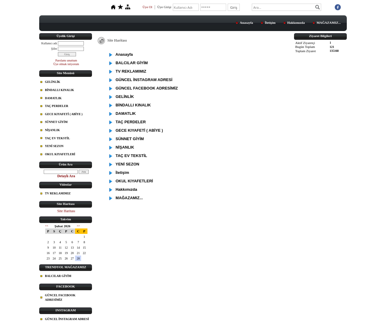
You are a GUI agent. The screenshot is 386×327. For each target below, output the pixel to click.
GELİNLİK (52, 81)
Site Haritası (66, 211)
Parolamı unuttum (66, 60)
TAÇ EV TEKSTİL (57, 138)
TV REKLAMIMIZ (58, 193)
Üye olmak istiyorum (66, 64)
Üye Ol (147, 7)
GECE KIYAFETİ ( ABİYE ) (64, 114)
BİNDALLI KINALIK (59, 90)
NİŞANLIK (52, 130)
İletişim (270, 22)
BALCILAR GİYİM (58, 276)
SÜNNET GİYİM (56, 122)
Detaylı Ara (66, 176)
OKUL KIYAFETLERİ (60, 154)
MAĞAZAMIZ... (329, 22)
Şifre (54, 48)
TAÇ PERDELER (56, 106)
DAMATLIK (53, 98)
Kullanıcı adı (49, 43)
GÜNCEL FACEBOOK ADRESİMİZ (60, 298)
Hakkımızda (296, 22)
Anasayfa (246, 22)
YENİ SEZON (54, 146)
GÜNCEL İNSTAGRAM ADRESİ (67, 319)
